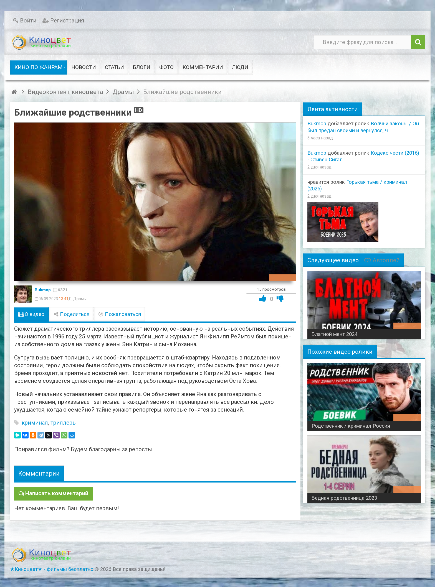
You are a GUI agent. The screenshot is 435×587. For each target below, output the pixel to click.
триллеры (63, 422)
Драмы (80, 299)
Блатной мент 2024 (334, 334)
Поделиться (71, 314)
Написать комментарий (56, 493)
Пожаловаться (119, 314)
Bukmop (43, 289)
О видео (31, 314)
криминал (35, 422)
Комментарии (39, 473)
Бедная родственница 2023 (344, 498)
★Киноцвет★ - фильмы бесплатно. (52, 569)
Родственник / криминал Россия (351, 426)
